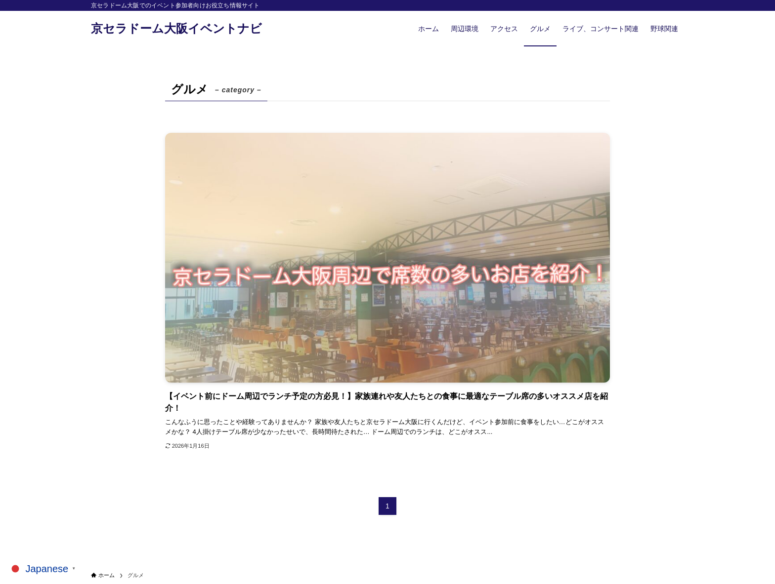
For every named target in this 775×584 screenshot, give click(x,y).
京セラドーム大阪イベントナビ (176, 29)
